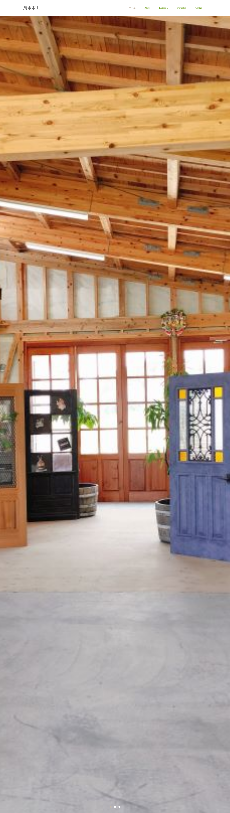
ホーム (132, 8)
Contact (198, 8)
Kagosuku (163, 8)
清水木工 (31, 8)
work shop (182, 8)
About (147, 8)
